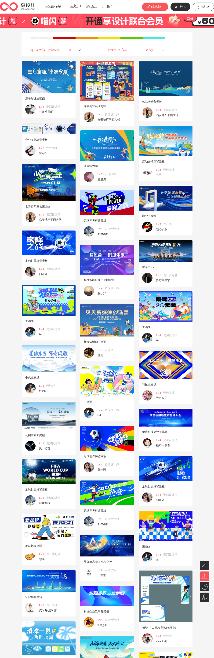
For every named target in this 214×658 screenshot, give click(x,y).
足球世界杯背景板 (95, 220)
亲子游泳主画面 (35, 98)
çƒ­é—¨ (60, 6)
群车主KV (148, 267)
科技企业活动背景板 (96, 611)
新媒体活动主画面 (95, 342)
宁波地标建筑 (33, 597)
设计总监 (110, 570)
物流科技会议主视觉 (154, 432)
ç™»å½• (203, 7)
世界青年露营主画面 (38, 206)
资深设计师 (53, 106)
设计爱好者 (170, 275)
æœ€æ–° (75, 6)
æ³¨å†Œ (180, 7)
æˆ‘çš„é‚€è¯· (155, 6)
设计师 (167, 224)
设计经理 (110, 174)
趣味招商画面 (33, 546)
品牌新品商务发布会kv (98, 561)
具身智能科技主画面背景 (99, 280)
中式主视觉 (32, 377)
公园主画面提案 (35, 435)
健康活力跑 (91, 166)
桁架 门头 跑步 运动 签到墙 (159, 627)
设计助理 (52, 148)
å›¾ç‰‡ (91, 6)
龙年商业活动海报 (95, 106)
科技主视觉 (149, 384)
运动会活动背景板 (153, 161)
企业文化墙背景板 (36, 139)
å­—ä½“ (107, 6)
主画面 (29, 321)
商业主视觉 (149, 216)
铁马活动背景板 (152, 101)
